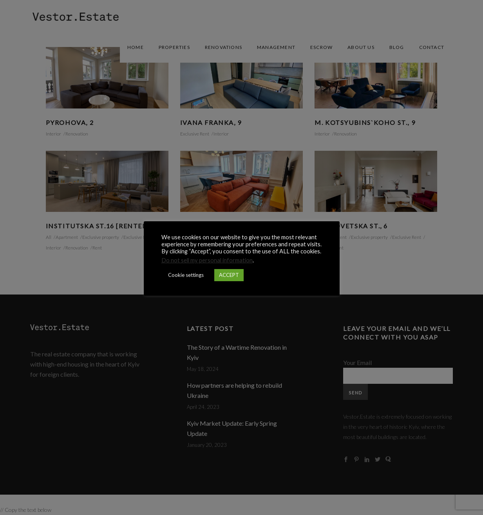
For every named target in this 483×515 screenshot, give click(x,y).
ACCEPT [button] (229, 275)
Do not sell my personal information (207, 260)
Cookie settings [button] (186, 275)
